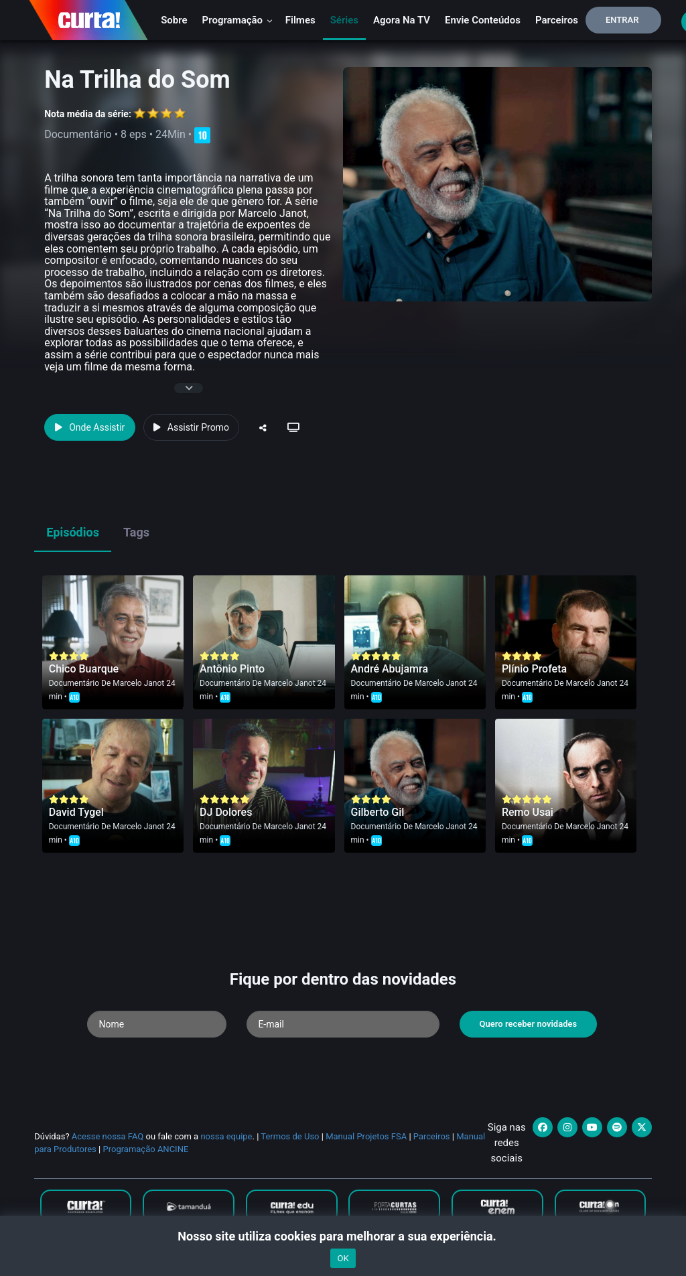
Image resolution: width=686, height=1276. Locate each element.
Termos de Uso (290, 1136)
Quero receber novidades (528, 1024)
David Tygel (76, 812)
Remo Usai (527, 812)
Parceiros (556, 20)
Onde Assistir (90, 427)
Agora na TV (401, 20)
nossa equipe (226, 1136)
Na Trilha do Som (137, 80)
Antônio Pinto (232, 668)
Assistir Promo (191, 427)
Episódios (72, 532)
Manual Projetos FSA (366, 1136)
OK (342, 1258)
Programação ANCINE (145, 1149)
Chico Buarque (84, 668)
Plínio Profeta (534, 668)
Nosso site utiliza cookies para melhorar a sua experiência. (343, 1236)
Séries (344, 20)
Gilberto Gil (378, 812)
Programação (237, 20)
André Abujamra (390, 668)
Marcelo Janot (138, 683)
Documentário (74, 683)
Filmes (300, 20)
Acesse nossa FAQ (108, 1136)
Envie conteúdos (483, 20)
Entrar (622, 20)
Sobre (174, 20)
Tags (136, 532)
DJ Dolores (226, 812)
